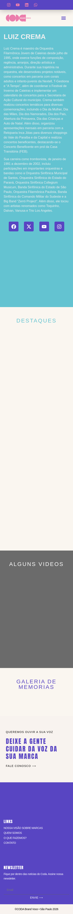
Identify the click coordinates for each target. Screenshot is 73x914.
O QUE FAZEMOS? (15, 837)
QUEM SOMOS (13, 832)
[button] (63, 18)
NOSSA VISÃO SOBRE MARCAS (23, 828)
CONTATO (10, 842)
